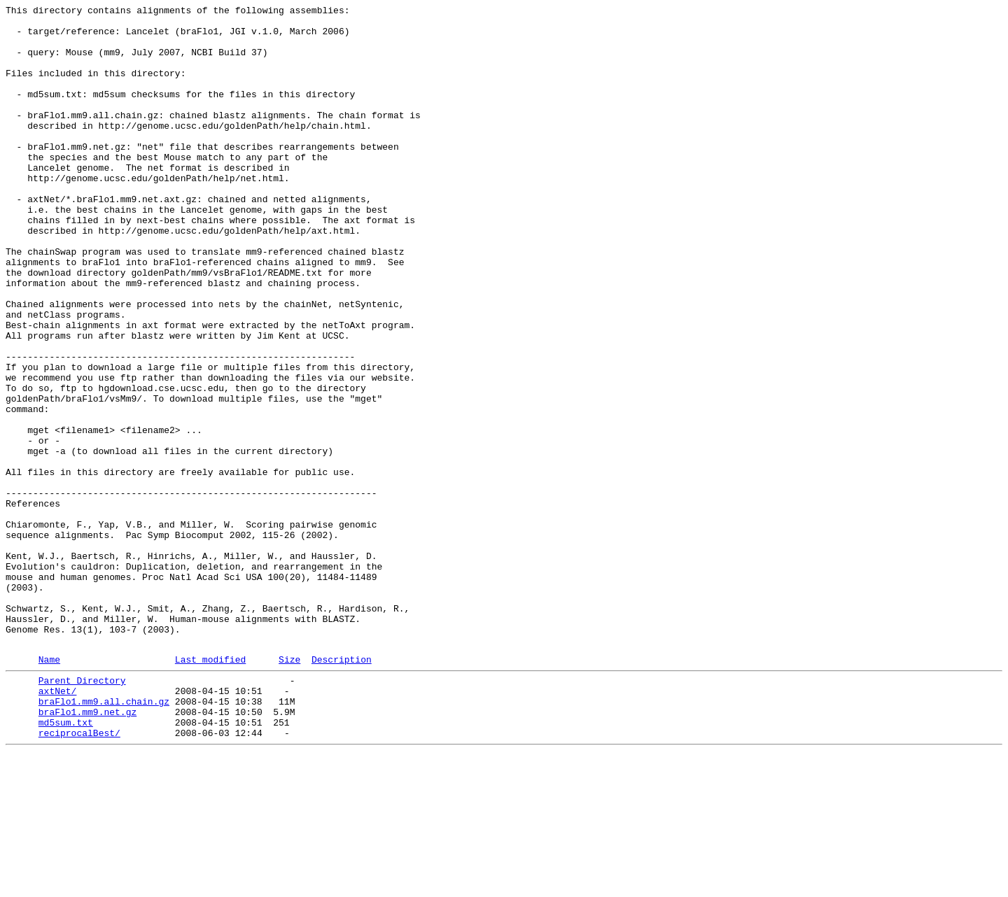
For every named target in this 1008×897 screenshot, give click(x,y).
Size (289, 789)
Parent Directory (82, 812)
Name (49, 789)
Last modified (210, 789)
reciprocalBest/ (79, 875)
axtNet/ (57, 825)
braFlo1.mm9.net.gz (87, 850)
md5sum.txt (65, 862)
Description (342, 789)
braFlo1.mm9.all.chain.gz (103, 837)
